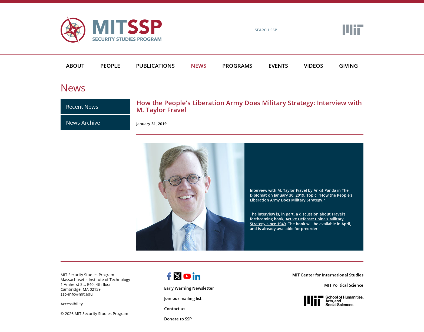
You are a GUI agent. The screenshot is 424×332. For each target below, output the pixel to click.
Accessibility (72, 303)
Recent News (82, 106)
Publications (155, 65)
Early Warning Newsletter (189, 288)
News (198, 65)
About (75, 65)
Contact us (174, 308)
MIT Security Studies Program (87, 274)
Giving (348, 65)
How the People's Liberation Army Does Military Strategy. (301, 198)
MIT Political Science (343, 285)
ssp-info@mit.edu (77, 294)
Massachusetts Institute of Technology (95, 279)
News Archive (83, 122)
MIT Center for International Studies (327, 275)
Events (278, 65)
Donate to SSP (178, 318)
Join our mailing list (182, 298)
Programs (237, 65)
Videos (313, 65)
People (110, 65)
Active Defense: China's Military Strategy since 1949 (297, 221)
